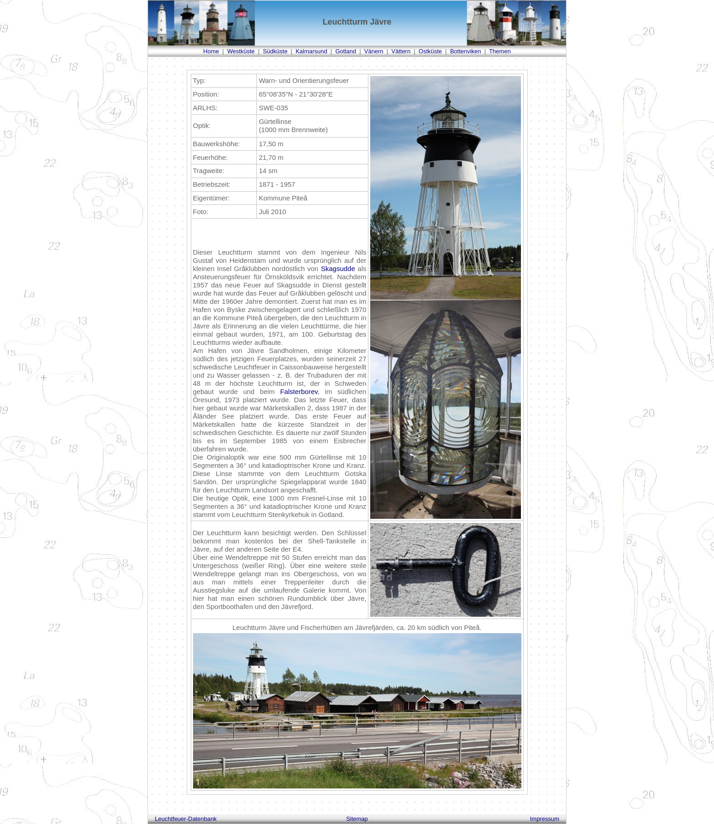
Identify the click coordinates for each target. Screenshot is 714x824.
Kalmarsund (311, 51)
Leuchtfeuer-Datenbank (186, 818)
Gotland (345, 51)
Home (211, 51)
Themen (500, 51)
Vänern (373, 51)
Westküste (241, 51)
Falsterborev (298, 391)
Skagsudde (338, 268)
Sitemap (357, 818)
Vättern (401, 51)
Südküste (275, 51)
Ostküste (430, 51)
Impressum (544, 818)
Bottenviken (465, 51)
